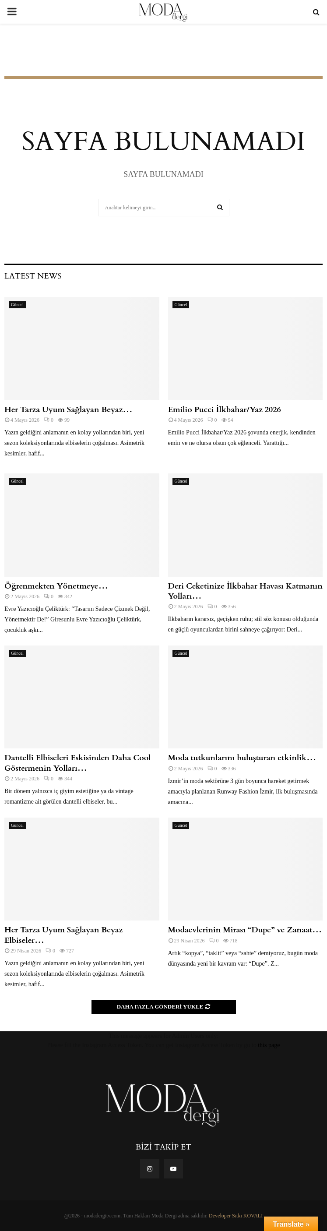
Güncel (17, 304)
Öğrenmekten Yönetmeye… (56, 586)
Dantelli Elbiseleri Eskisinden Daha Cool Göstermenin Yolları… (77, 762)
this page (269, 1045)
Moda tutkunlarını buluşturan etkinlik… (242, 757)
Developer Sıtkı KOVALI (236, 1216)
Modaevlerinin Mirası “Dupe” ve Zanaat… (245, 929)
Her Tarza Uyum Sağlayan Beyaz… (68, 409)
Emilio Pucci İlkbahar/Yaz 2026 (224, 409)
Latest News (32, 276)
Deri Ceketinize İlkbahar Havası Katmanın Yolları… (245, 591)
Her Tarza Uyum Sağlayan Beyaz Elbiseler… (63, 934)
